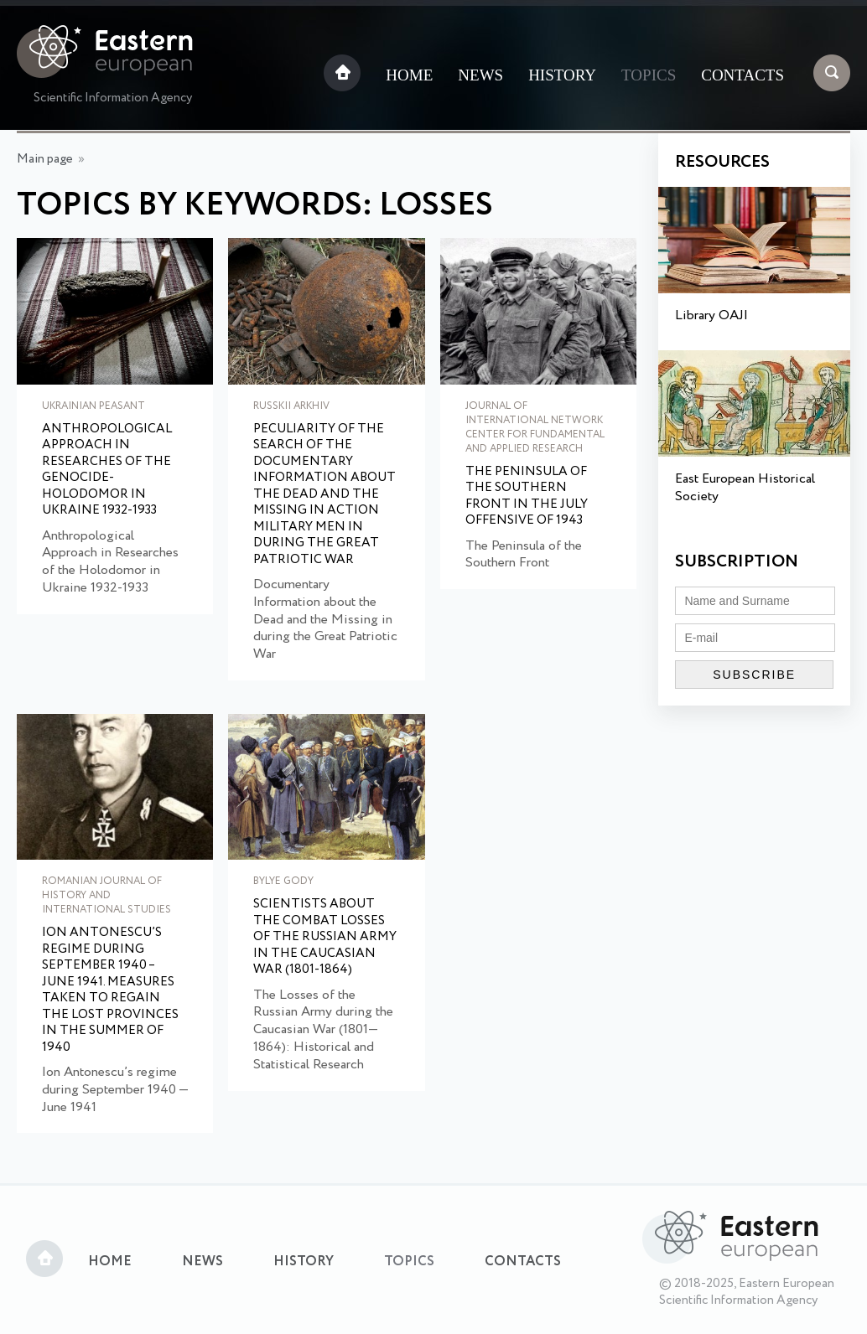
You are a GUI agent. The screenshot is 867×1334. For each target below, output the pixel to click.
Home (409, 75)
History (562, 75)
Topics (648, 75)
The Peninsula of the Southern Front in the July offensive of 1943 (526, 497)
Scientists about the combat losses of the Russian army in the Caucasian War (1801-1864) (325, 938)
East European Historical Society (745, 487)
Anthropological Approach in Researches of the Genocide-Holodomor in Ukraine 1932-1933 (107, 470)
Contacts (742, 75)
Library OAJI (711, 315)
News (480, 75)
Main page (45, 159)
